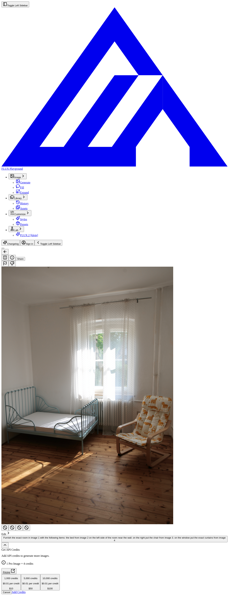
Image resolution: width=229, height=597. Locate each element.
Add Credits (19, 592)
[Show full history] (5, 545)
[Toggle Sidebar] (2, 248)
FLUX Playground (12, 168)
